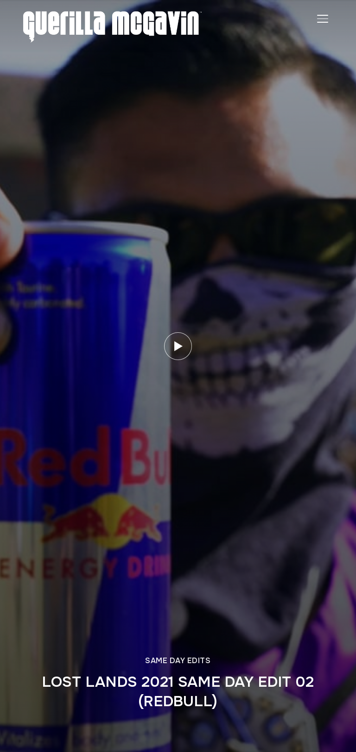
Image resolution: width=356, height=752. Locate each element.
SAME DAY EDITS (177, 660)
